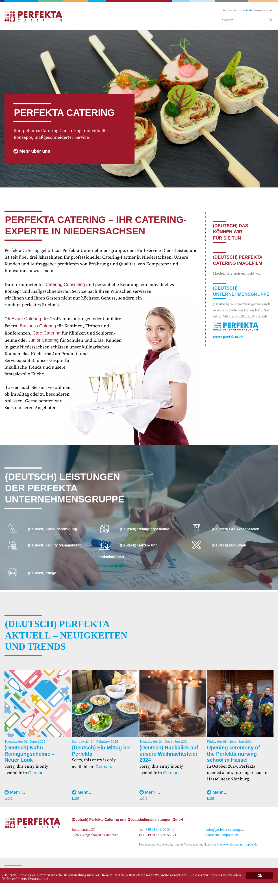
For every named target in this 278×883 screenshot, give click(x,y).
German (35, 772)
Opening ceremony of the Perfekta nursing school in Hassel (233, 754)
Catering (139, 1)
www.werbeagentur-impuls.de (238, 844)
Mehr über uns (34, 151)
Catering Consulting (65, 284)
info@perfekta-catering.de (225, 829)
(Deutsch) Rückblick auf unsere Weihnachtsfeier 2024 (168, 754)
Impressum (230, 835)
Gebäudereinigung (97, 1)
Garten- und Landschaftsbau (51, 1)
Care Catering (47, 332)
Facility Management (76, 1)
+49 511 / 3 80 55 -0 (159, 829)
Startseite (213, 835)
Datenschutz (38, 879)
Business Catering (38, 325)
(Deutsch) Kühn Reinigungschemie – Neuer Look (29, 754)
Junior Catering (43, 340)
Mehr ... (17, 792)
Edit (8, 798)
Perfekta (21, 1)
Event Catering (26, 318)
